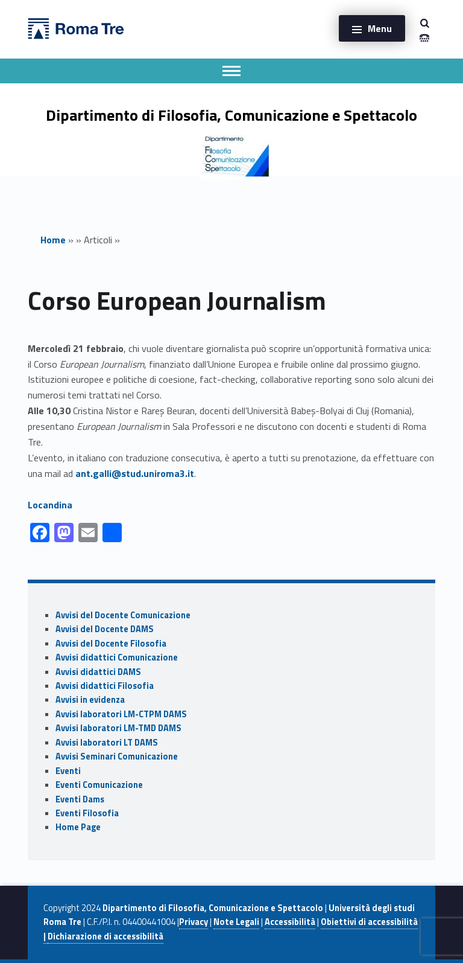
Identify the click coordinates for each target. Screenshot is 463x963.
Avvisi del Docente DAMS (104, 629)
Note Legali (236, 922)
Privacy (193, 922)
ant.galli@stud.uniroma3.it (134, 473)
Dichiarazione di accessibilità (105, 936)
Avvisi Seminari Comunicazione (116, 756)
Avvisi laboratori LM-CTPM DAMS (121, 714)
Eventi (68, 771)
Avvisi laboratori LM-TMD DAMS (118, 728)
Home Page (78, 827)
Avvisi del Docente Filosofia (110, 643)
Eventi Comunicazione (99, 785)
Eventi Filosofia (87, 813)
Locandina (50, 504)
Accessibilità (290, 922)
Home (53, 239)
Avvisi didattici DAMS (98, 672)
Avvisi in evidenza (90, 699)
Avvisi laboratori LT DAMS (106, 742)
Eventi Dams (79, 799)
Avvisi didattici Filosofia (104, 686)
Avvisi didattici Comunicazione (116, 657)
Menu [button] (380, 28)
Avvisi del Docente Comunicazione (123, 615)
